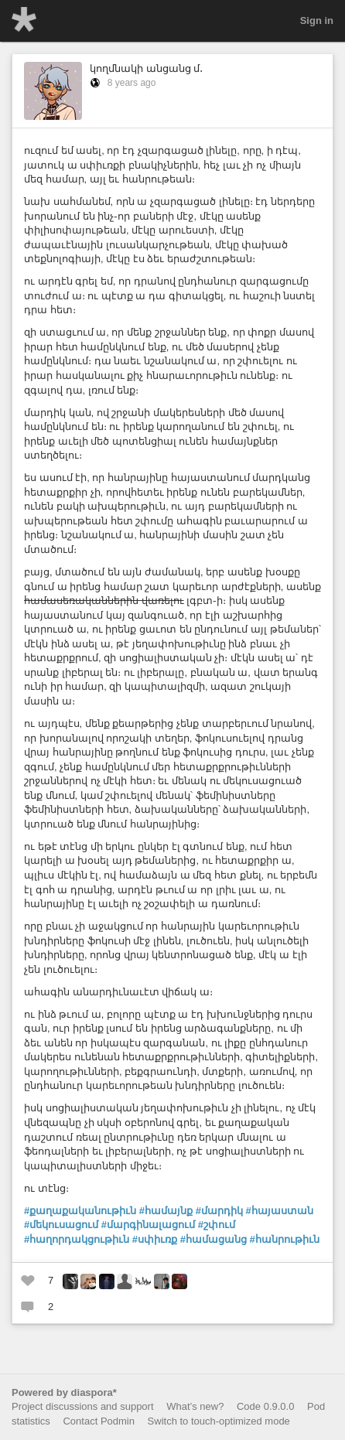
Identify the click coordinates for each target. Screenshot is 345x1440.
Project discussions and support (83, 1406)
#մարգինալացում (148, 1224)
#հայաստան (279, 1210)
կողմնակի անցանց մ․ (146, 68)
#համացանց (213, 1239)
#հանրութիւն (284, 1239)
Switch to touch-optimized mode (219, 1421)
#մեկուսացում (61, 1224)
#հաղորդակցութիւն (76, 1239)
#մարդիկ (219, 1210)
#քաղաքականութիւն (80, 1210)
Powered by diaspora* (64, 1392)
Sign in (316, 20)
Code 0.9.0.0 (265, 1406)
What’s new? (195, 1406)
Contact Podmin (99, 1421)
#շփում (216, 1224)
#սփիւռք (154, 1239)
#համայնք (166, 1210)
